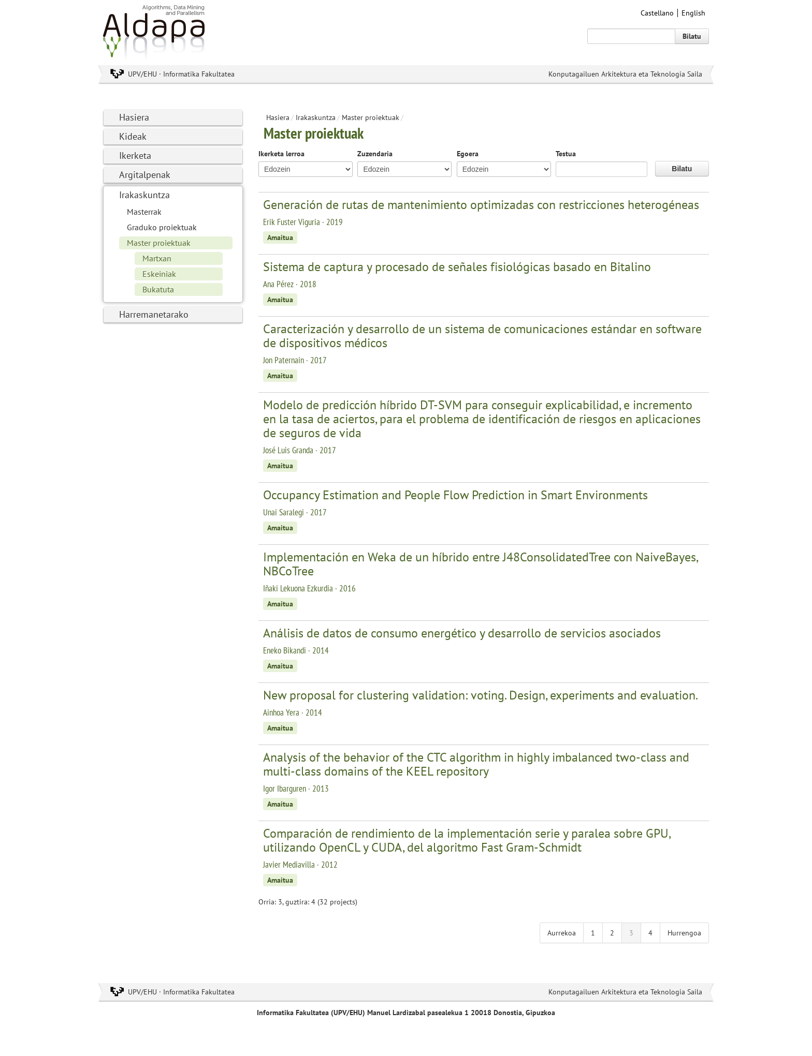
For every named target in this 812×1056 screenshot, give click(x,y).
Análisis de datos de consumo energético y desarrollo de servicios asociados (462, 633)
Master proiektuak (159, 242)
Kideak (133, 136)
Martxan (156, 258)
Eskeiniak (159, 274)
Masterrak (144, 211)
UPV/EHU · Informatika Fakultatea (181, 74)
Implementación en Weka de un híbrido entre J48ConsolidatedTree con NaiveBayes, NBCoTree (480, 564)
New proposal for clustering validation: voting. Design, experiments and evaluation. (480, 695)
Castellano (657, 13)
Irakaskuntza (144, 195)
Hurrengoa (684, 933)
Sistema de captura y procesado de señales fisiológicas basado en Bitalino (457, 267)
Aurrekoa (561, 933)
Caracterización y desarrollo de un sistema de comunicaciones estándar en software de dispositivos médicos (482, 336)
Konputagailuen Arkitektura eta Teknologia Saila (625, 74)
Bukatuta (158, 289)
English (693, 13)
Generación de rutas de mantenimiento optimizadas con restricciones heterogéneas (481, 205)
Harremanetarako (154, 314)
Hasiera (134, 117)
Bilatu (692, 36)
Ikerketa (135, 155)
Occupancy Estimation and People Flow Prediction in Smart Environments (455, 495)
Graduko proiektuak (162, 227)
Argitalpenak (144, 175)
